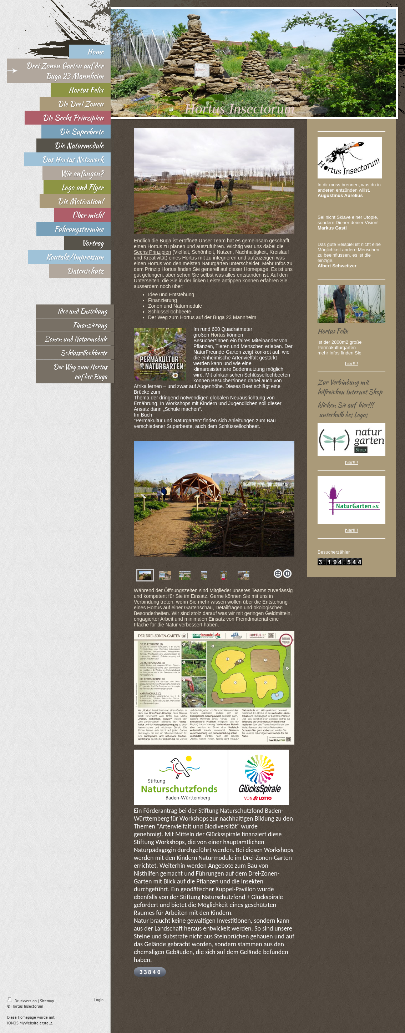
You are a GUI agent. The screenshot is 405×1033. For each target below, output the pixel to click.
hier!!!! (351, 462)
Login (98, 999)
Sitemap (47, 1000)
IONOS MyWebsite (23, 1023)
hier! (349, 363)
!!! (356, 363)
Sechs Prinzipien (152, 252)
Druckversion (22, 1000)
